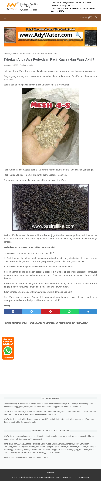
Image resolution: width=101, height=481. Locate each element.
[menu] (6, 18)
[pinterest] (50, 311)
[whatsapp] (69, 311)
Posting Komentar (27, 65)
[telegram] (88, 311)
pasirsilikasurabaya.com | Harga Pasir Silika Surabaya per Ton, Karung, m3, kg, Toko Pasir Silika (54, 477)
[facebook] (13, 311)
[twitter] (31, 311)
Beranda (50, 472)
